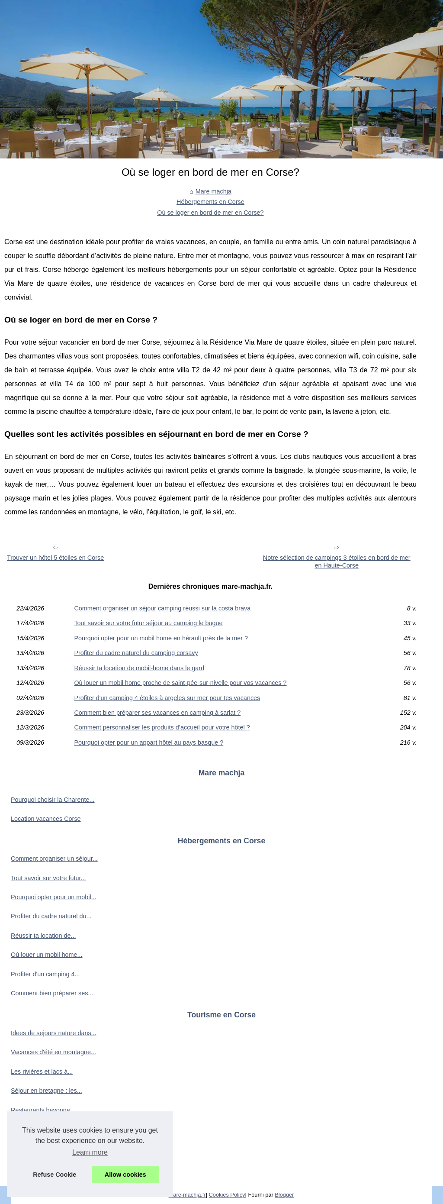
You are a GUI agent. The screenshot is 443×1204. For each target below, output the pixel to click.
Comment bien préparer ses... (52, 993)
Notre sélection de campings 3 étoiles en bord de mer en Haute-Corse (337, 561)
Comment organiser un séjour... (54, 858)
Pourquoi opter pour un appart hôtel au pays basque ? (148, 742)
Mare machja (213, 191)
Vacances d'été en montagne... (53, 1052)
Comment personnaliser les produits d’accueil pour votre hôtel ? (162, 727)
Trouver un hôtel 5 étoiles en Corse (55, 557)
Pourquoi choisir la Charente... (53, 799)
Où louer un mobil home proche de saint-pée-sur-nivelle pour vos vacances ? (180, 683)
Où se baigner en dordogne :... (53, 1167)
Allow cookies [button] (125, 1174)
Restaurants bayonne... (43, 1110)
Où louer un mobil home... (47, 954)
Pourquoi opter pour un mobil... (53, 897)
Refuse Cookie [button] (54, 1174)
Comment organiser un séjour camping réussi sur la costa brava (162, 608)
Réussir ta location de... (43, 935)
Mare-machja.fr (187, 1194)
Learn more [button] (90, 1152)
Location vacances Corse (46, 818)
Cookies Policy (227, 1194)
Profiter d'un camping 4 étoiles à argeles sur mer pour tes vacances (167, 698)
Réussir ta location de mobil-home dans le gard (139, 668)
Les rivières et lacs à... (42, 1071)
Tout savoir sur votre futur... (48, 878)
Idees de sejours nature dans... (53, 1033)
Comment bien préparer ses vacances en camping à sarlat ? (157, 713)
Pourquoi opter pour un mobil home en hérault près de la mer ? (161, 638)
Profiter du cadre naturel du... (51, 916)
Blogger (284, 1194)
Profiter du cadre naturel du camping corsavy (136, 653)
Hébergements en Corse (210, 201)
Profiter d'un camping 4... (45, 974)
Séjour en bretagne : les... (46, 1090)
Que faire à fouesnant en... (47, 1129)
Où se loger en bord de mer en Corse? (210, 212)
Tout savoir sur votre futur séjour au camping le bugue (148, 623)
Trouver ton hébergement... (48, 1148)
